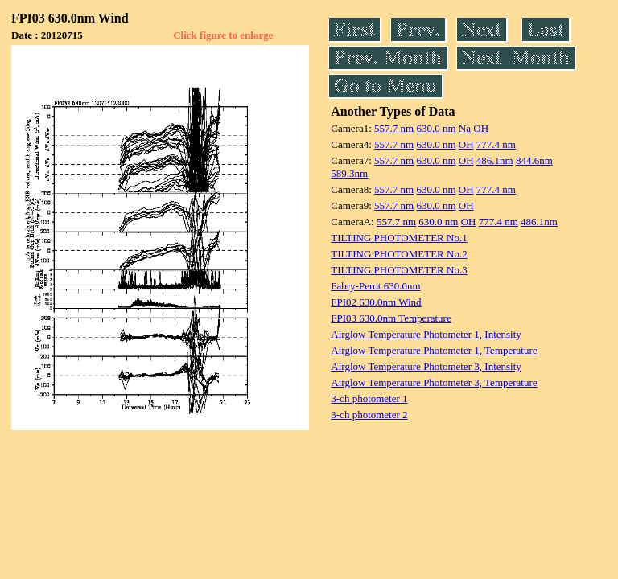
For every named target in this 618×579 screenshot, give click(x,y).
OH (480, 128)
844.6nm (534, 160)
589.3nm (349, 173)
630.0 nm (435, 128)
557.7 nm (394, 128)
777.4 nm (496, 144)
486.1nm (494, 160)
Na (465, 128)
